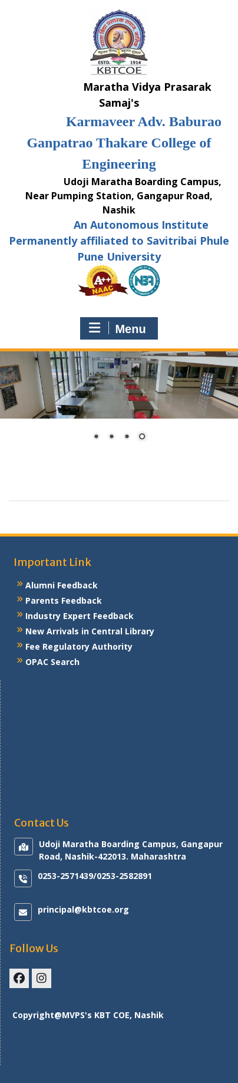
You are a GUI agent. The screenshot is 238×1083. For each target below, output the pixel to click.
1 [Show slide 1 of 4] (96, 437)
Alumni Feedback (61, 585)
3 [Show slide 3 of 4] (126, 437)
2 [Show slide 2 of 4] (111, 437)
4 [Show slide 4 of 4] (141, 437)
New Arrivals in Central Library (89, 631)
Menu (117, 328)
